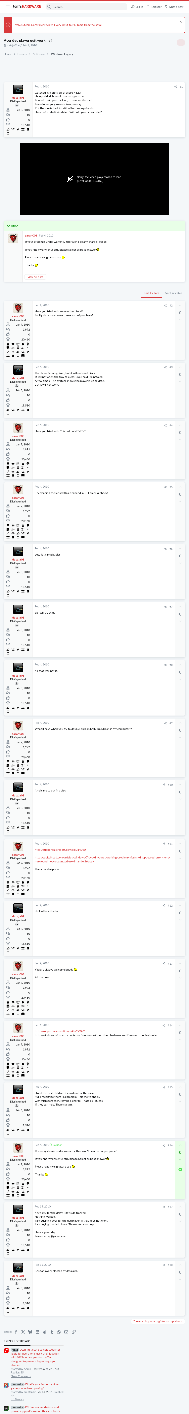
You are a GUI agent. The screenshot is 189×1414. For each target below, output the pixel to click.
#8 (107, 664)
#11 (106, 843)
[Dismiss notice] (180, 22)
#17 (106, 1206)
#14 (106, 1025)
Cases (135, 310)
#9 (107, 723)
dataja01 (12, 45)
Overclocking (140, 411)
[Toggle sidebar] (181, 42)
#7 (107, 606)
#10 (106, 784)
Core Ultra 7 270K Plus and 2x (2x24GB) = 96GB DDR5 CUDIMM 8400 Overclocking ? (157, 400)
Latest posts (134, 290)
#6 (107, 548)
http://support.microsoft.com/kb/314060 (60, 849)
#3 (107, 367)
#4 (107, 425)
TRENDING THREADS (138, 84)
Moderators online (139, 441)
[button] (8, 6)
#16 (106, 1145)
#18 (106, 1265)
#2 (107, 305)
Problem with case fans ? (153, 318)
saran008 (31, 235)
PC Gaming (138, 142)
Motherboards (141, 368)
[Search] (86, 6)
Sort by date (87, 293)
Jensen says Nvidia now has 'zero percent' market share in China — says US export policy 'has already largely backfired (158, 215)
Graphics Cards (141, 431)
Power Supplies (141, 169)
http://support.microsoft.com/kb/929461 (60, 1031)
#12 (106, 905)
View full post (35, 276)
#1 (117, 86)
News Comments (142, 119)
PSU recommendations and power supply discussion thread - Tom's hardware (156, 154)
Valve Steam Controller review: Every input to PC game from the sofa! (58, 24)
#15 (106, 1087)
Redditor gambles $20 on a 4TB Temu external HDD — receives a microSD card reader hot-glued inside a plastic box (158, 265)
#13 (106, 963)
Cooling (136, 326)
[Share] (111, 87)
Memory (137, 253)
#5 (107, 487)
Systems (137, 388)
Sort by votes (109, 293)
